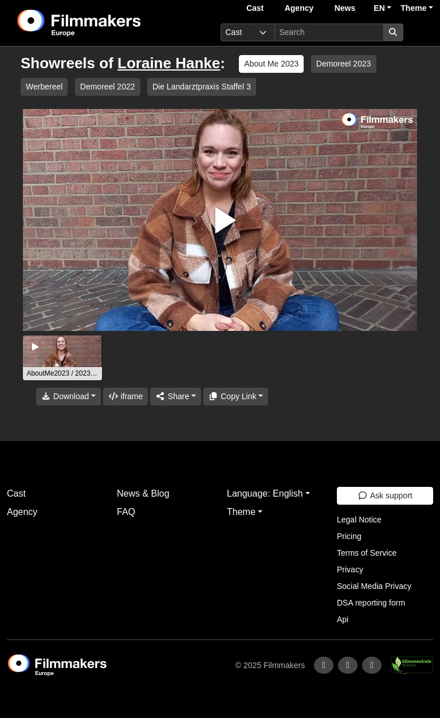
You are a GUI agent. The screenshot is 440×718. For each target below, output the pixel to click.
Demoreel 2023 (343, 63)
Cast (255, 8)
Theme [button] (413, 8)
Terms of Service (366, 552)
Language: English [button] (265, 493)
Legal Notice (359, 519)
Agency (299, 8)
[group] (62, 357)
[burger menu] (420, 32)
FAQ (126, 512)
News (345, 8)
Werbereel (44, 86)
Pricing (349, 536)
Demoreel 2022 (107, 86)
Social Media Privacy (374, 586)
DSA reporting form (371, 602)
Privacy (350, 569)
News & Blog (143, 493)
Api (342, 619)
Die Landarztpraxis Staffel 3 (201, 86)
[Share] (175, 396)
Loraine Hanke (168, 63)
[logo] (107, 23)
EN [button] (379, 8)
